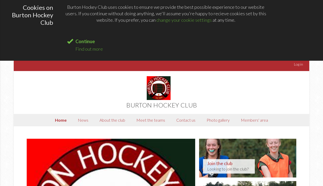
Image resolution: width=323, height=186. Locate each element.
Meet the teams (150, 120)
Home (61, 120)
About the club (112, 120)
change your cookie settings (184, 20)
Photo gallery (218, 120)
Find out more (89, 49)
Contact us (185, 120)
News (83, 120)
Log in (298, 64)
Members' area (254, 120)
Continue (85, 41)
